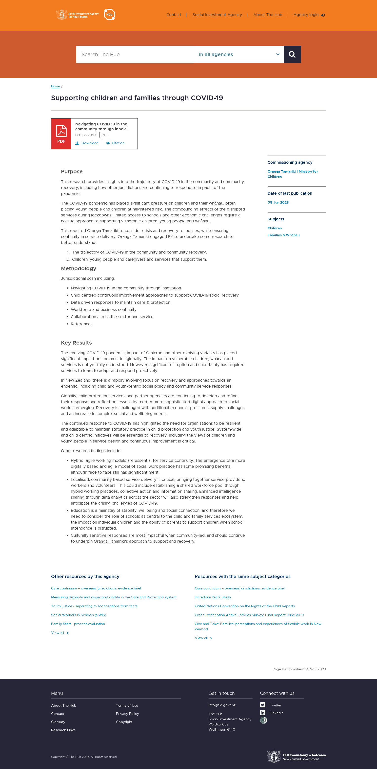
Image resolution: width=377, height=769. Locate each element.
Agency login (309, 14)
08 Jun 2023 (278, 202)
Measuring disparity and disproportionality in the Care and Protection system (114, 597)
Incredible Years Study (213, 597)
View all (60, 632)
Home (55, 86)
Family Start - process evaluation (78, 624)
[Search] (292, 54)
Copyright (124, 722)
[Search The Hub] (135, 54)
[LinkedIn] (271, 712)
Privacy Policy (127, 713)
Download (87, 143)
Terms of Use (127, 705)
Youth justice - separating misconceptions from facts (94, 606)
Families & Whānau (283, 235)
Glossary (58, 722)
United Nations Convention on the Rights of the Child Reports (245, 606)
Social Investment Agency (217, 14)
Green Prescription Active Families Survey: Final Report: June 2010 (249, 615)
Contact (173, 14)
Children (275, 228)
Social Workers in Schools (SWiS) (78, 615)
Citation (118, 143)
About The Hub (267, 14)
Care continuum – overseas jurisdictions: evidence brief (96, 588)
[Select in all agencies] (239, 54)
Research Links (63, 730)
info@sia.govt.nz (222, 705)
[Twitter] (270, 704)
